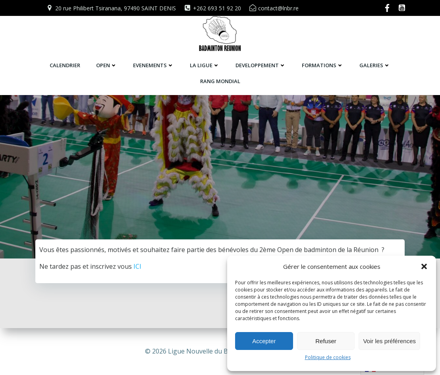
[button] (424, 266)
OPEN (106, 65)
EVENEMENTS (153, 65)
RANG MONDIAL (220, 81)
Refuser (325, 341)
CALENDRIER (65, 65)
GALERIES (374, 65)
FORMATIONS (323, 65)
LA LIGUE (205, 65)
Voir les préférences (389, 341)
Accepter (264, 341)
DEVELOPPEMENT (260, 65)
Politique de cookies (328, 357)
